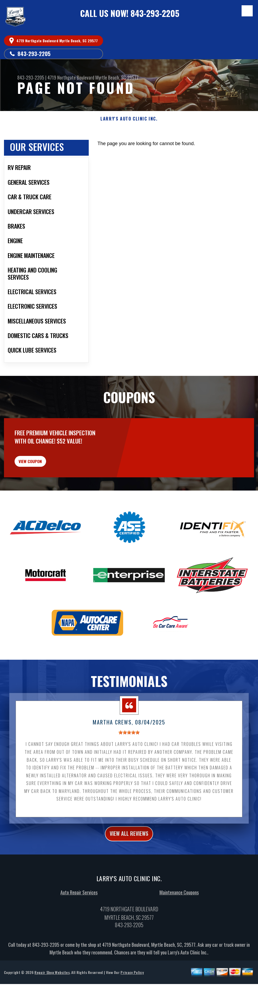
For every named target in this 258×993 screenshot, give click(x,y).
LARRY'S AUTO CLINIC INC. (128, 118)
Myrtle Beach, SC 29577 (117, 77)
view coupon (43, 470)
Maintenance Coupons (179, 907)
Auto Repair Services (78, 907)
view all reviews (129, 847)
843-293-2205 (155, 13)
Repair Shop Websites (51, 987)
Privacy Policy (132, 987)
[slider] (129, 745)
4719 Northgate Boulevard (70, 77)
